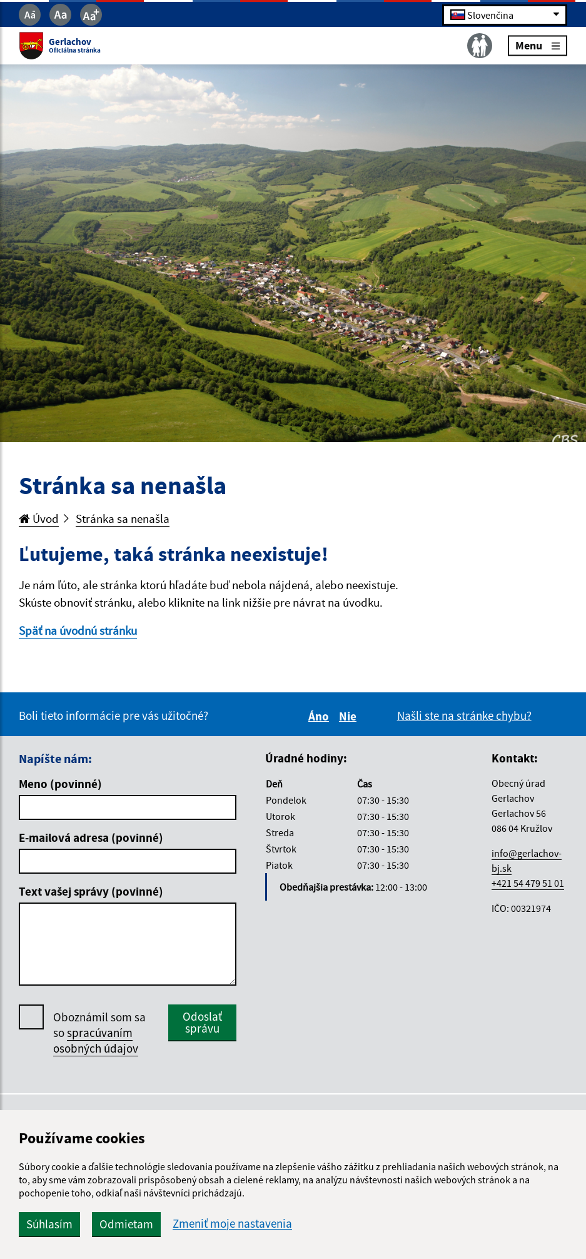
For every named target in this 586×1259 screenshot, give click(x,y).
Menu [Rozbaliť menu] (537, 45)
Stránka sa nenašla (122, 518)
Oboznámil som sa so (99, 1032)
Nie (349, 716)
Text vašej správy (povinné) (91, 891)
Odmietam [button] (126, 1223)
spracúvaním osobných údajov (95, 1040)
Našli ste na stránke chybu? (464, 715)
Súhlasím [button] (49, 1223)
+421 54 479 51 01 (528, 883)
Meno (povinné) (60, 783)
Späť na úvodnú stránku (78, 630)
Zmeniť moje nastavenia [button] (232, 1224)
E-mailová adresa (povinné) (91, 837)
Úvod (39, 518)
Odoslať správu (202, 1022)
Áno (320, 716)
